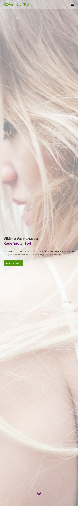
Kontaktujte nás (13, 263)
